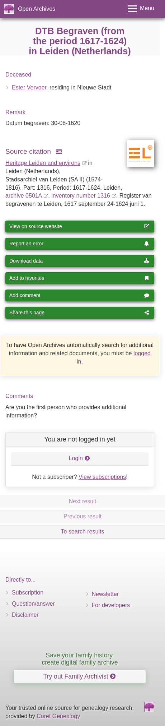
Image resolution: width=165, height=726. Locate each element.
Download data (79, 261)
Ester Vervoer (29, 87)
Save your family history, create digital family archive (80, 659)
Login (79, 458)
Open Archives (36, 9)
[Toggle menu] (141, 9)
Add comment (79, 295)
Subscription (27, 592)
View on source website (79, 226)
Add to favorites (79, 278)
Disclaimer (25, 615)
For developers (111, 605)
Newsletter (105, 594)
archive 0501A (23, 196)
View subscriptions (102, 477)
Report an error (79, 243)
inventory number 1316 (80, 196)
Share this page (79, 312)
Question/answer (33, 604)
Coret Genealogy (58, 716)
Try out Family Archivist (79, 676)
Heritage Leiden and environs (42, 163)
